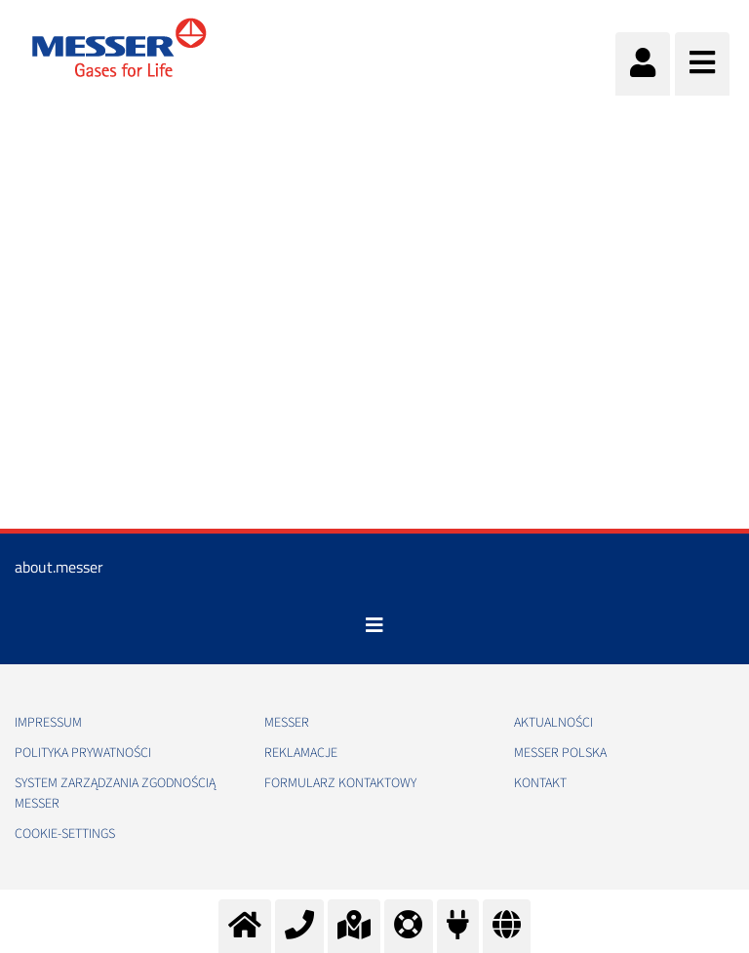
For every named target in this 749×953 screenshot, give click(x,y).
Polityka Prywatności (83, 753)
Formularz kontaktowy (340, 783)
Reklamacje (300, 753)
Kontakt (540, 783)
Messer (286, 723)
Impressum (48, 723)
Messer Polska (560, 753)
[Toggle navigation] (374, 625)
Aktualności (553, 723)
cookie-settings (65, 834)
